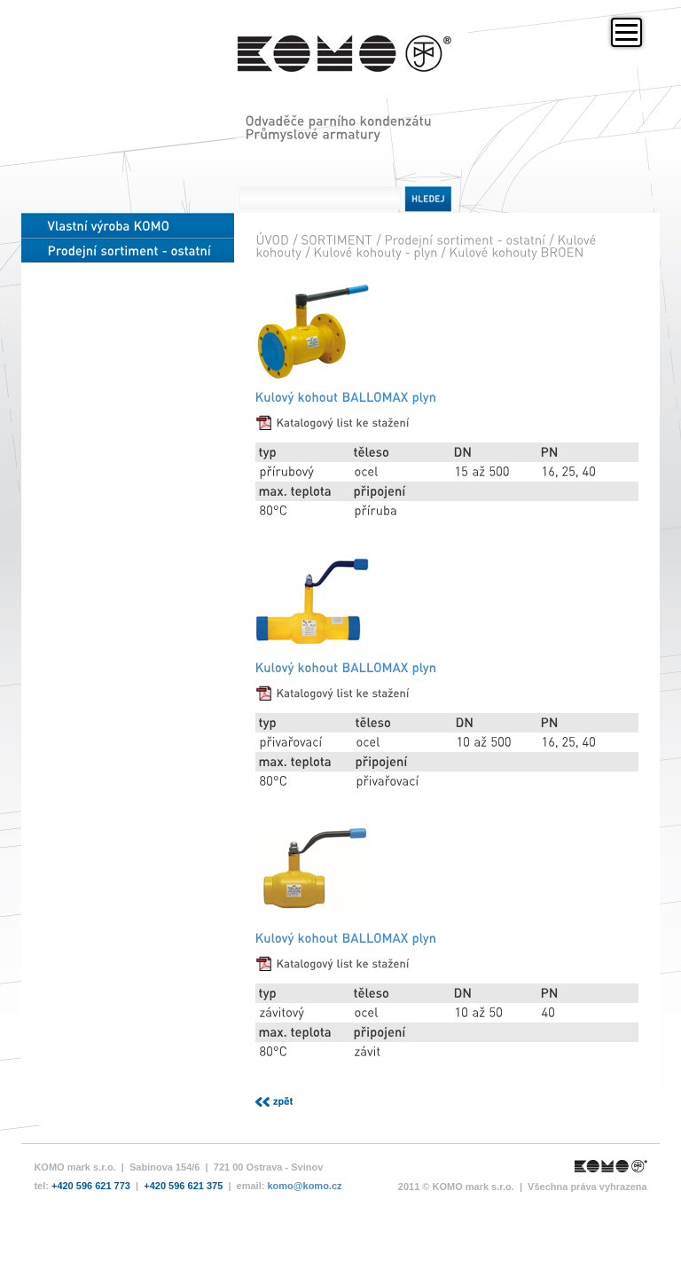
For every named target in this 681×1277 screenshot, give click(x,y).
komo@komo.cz (304, 1228)
